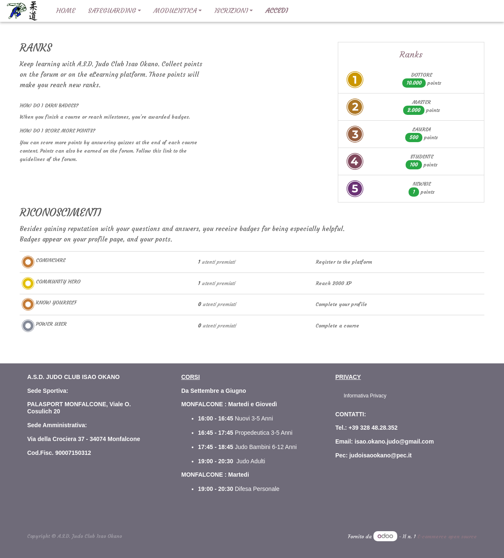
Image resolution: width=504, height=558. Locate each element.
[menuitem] (66, 11)
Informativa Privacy (365, 396)
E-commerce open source (447, 536)
